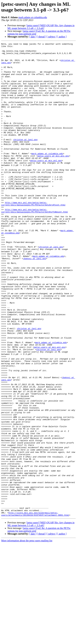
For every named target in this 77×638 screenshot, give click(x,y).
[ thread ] (41, 36)
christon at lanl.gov (25, 159)
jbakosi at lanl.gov (34, 301)
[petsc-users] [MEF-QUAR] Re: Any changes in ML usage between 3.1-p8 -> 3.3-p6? (40, 27)
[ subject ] (52, 36)
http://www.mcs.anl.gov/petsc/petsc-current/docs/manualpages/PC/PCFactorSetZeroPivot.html (33, 236)
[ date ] (32, 36)
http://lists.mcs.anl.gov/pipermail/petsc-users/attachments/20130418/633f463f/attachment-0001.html (35, 608)
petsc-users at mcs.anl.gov (53, 178)
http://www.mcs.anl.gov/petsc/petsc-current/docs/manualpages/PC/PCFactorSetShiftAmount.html (34, 244)
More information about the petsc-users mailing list (26, 635)
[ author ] (62, 36)
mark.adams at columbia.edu (32, 17)
